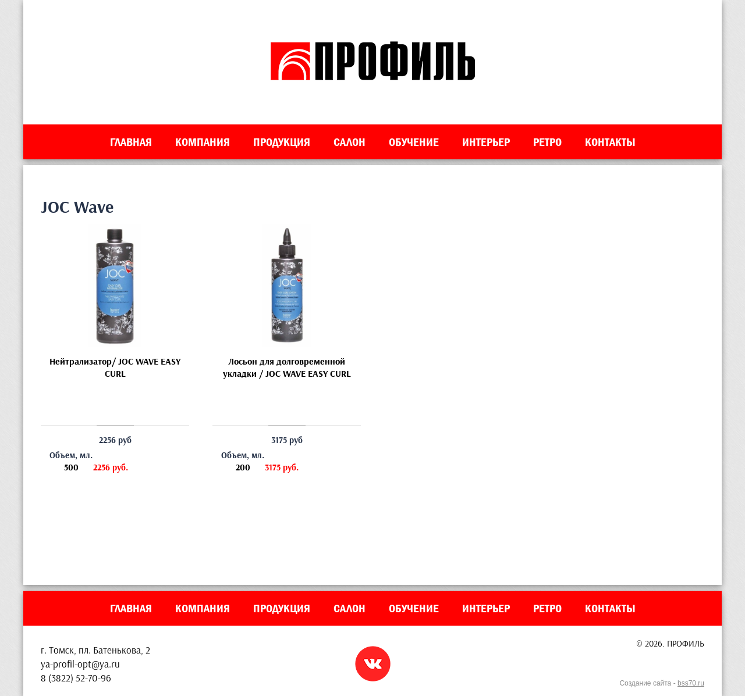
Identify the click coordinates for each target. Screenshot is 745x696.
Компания (202, 141)
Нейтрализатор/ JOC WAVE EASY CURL (114, 367)
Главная (131, 141)
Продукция (281, 141)
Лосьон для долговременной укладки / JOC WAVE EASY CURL (287, 367)
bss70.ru (690, 683)
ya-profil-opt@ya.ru (80, 664)
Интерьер (486, 141)
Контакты (610, 141)
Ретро (547, 141)
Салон (350, 141)
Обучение (414, 141)
